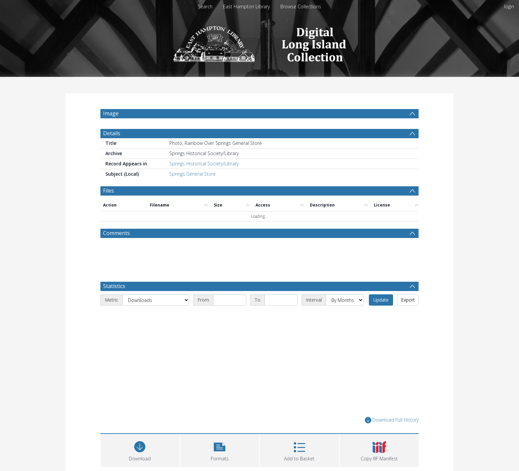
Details (111, 133)
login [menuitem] (509, 6)
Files (108, 190)
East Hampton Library (246, 6)
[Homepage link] (259, 42)
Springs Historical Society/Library (204, 163)
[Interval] (345, 300)
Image (111, 113)
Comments (116, 233)
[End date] (281, 300)
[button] (220, 449)
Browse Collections (300, 6)
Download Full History (392, 420)
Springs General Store (192, 174)
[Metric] (155, 300)
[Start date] (229, 300)
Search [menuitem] (205, 6)
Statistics (114, 286)
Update (381, 300)
